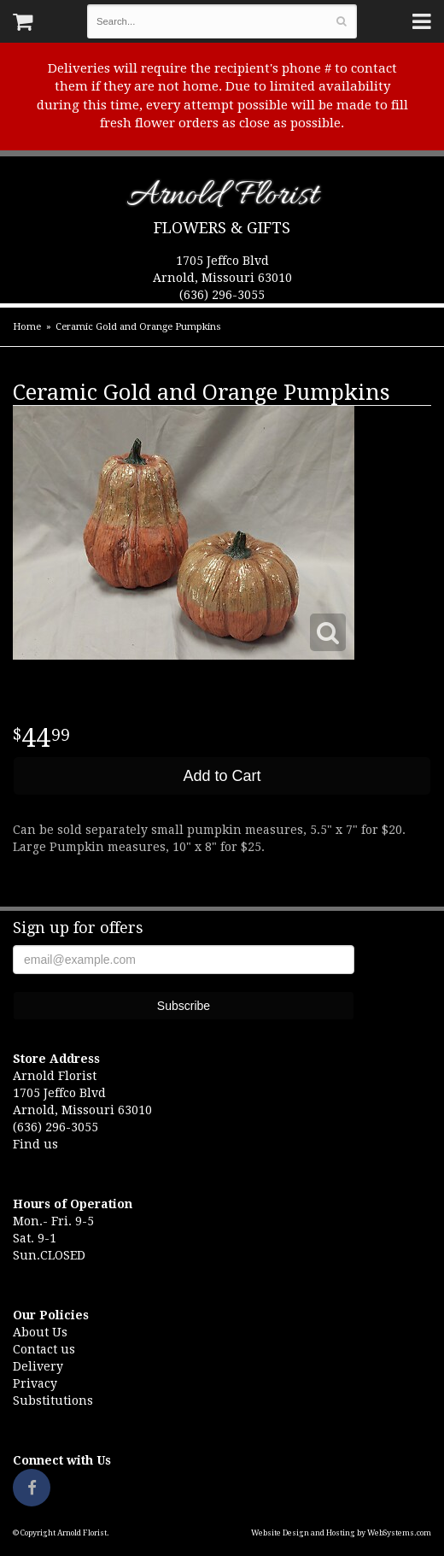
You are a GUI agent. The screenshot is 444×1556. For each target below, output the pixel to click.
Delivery (38, 1366)
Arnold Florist (222, 199)
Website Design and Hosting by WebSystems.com (341, 1533)
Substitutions (53, 1400)
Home (27, 326)
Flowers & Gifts (222, 228)
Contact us (44, 1349)
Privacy (35, 1383)
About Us (40, 1332)
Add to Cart (221, 775)
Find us (35, 1144)
